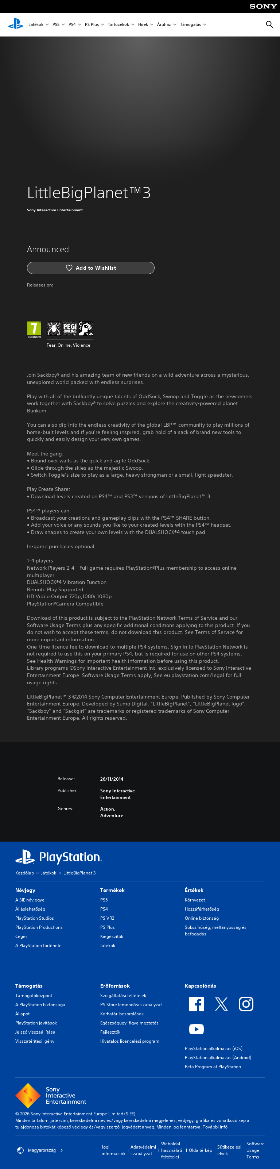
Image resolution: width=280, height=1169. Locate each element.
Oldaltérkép (200, 1150)
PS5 (55, 25)
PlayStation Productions (39, 927)
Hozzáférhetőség (202, 909)
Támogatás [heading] (29, 986)
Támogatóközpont (33, 995)
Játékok (36, 25)
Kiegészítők (111, 936)
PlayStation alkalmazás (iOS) (213, 1048)
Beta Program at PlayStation (213, 1067)
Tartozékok (118, 25)
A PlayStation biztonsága (40, 1004)
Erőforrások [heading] (115, 986)
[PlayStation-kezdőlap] (16, 25)
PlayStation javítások (36, 1023)
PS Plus (92, 25)
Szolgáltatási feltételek (123, 995)
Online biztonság (202, 918)
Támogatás (190, 25)
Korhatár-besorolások (122, 1014)
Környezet (195, 900)
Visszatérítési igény (34, 1041)
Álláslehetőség (30, 909)
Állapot (22, 1014)
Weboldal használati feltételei (171, 1150)
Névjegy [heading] (25, 890)
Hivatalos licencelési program (129, 1041)
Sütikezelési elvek (229, 1150)
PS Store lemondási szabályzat (131, 1004)
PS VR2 (107, 918)
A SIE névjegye (29, 900)
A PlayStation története (38, 945)
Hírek (143, 25)
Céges (21, 936)
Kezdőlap (24, 873)
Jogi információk (113, 1150)
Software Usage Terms (255, 1150)
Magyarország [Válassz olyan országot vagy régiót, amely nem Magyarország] (40, 1150)
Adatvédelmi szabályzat (143, 1150)
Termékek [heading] (112, 890)
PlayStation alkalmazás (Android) (218, 1057)
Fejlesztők (110, 1032)
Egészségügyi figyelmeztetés (129, 1023)
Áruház (164, 25)
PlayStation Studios (34, 918)
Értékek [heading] (194, 890)
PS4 (72, 25)
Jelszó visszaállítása (35, 1032)
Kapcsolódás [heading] (200, 986)
